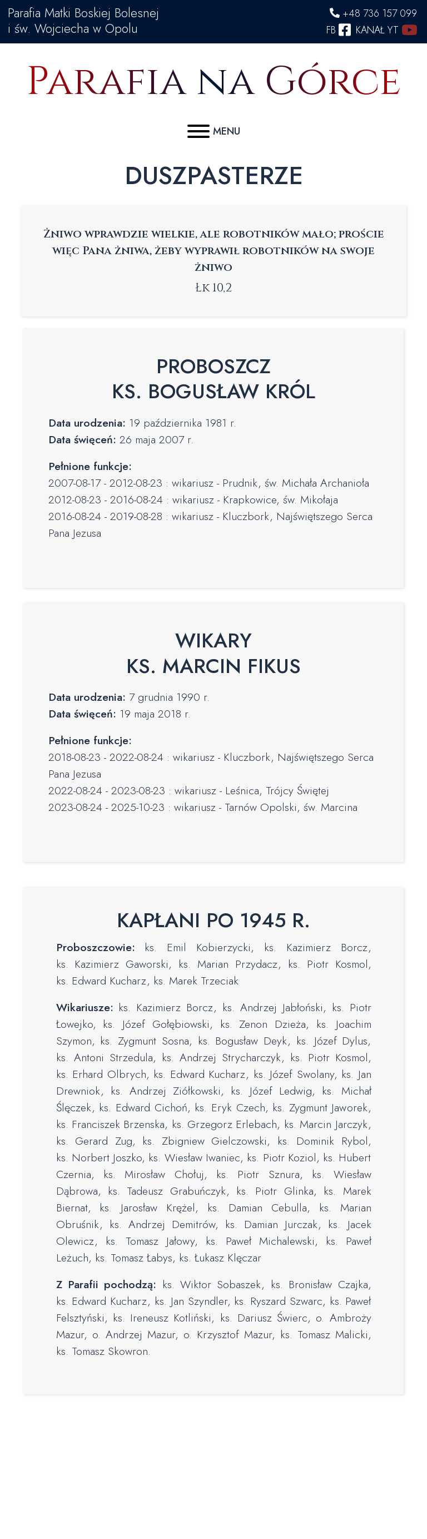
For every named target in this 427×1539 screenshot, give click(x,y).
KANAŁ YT (386, 30)
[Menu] (213, 129)
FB (340, 30)
